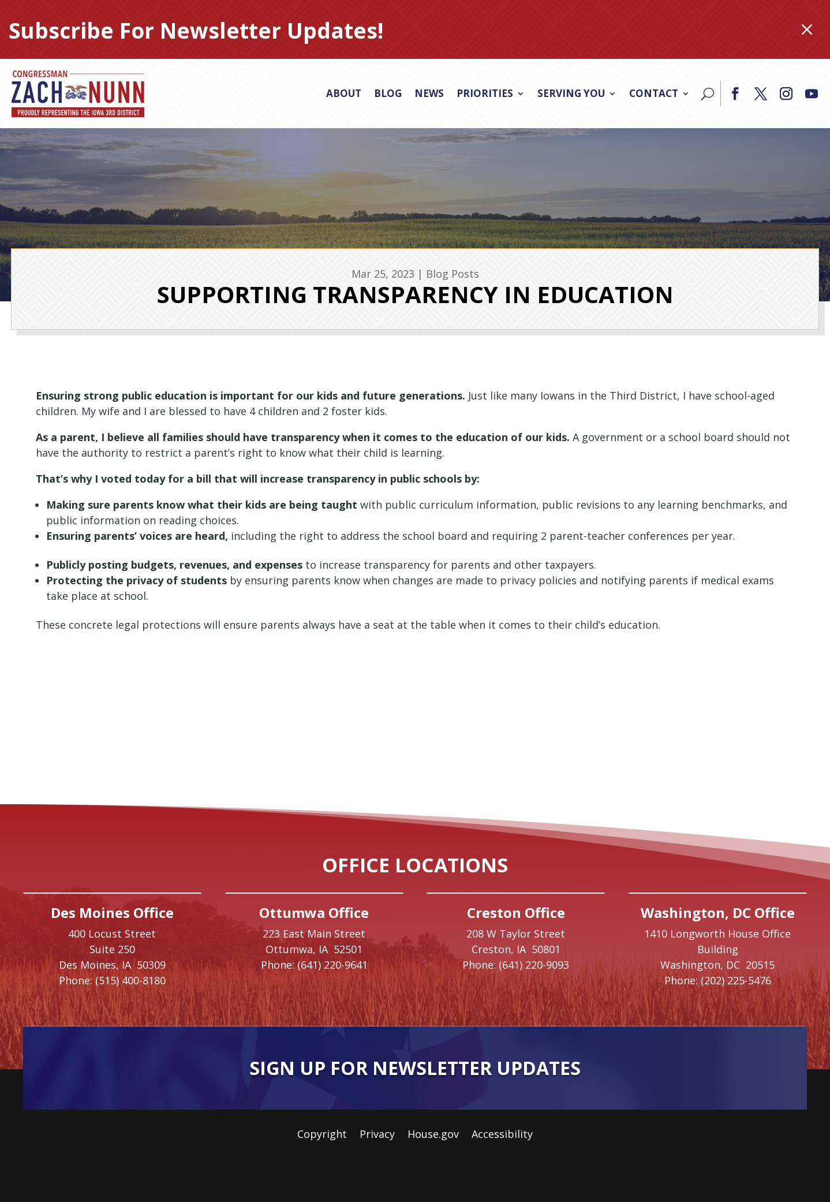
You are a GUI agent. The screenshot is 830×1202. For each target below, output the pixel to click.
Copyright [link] (322, 1135)
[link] (78, 93)
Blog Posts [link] (452, 274)
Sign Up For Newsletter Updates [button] (415, 1067)
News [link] (429, 93)
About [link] (343, 93)
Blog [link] (388, 93)
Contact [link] (653, 93)
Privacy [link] (377, 1135)
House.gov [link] (433, 1135)
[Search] (707, 93)
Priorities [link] (485, 93)
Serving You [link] (571, 93)
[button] (735, 93)
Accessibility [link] (502, 1135)
